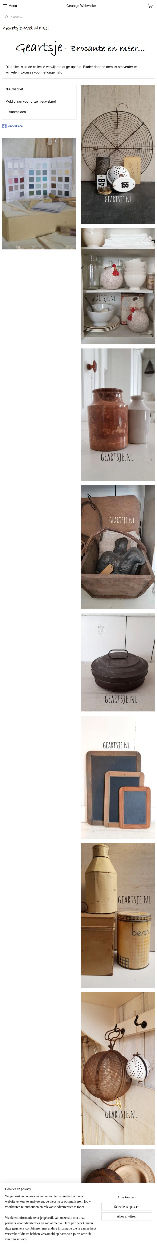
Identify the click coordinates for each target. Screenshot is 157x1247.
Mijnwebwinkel (124, 1239)
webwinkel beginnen (91, 1239)
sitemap (70, 1239)
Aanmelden (17, 112)
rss (77, 1239)
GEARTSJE (12, 126)
